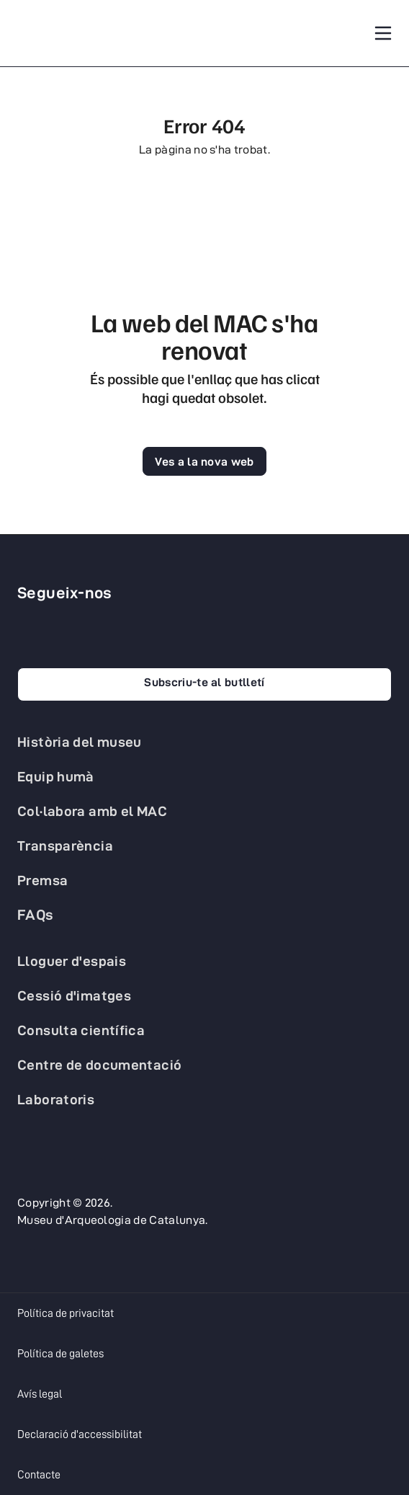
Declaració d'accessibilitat (79, 1434)
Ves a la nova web (204, 462)
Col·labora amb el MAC (92, 811)
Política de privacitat (65, 1313)
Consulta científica (81, 1030)
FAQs (35, 915)
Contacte (38, 1475)
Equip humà (55, 776)
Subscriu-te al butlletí (204, 682)
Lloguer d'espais (71, 961)
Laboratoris (55, 1099)
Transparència (65, 845)
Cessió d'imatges (74, 995)
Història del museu (79, 742)
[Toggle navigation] (383, 33)
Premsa (42, 880)
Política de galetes (60, 1353)
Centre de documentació (99, 1064)
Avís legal (39, 1394)
